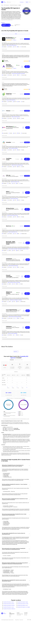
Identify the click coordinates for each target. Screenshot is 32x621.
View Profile (22, 67)
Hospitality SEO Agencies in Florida (23, 603)
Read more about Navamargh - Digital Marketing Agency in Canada (18, 248)
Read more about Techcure (16, 116)
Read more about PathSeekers (12, 333)
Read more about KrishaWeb (13, 148)
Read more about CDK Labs (15, 181)
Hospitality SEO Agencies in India (23, 605)
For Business (22, 2)
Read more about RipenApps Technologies (18, 73)
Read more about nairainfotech (13, 265)
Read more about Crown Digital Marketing (15, 316)
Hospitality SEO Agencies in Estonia (8, 603)
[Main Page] (3, 2)
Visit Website (27, 67)
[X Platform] (29, 619)
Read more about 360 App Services (12, 215)
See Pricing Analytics (6, 25)
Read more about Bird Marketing (11, 45)
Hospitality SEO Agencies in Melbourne (9, 608)
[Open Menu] (30, 2)
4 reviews (15, 68)
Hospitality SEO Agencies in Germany (9, 605)
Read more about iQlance (14, 198)
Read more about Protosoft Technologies (14, 282)
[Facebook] (30, 619)
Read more (16, 351)
